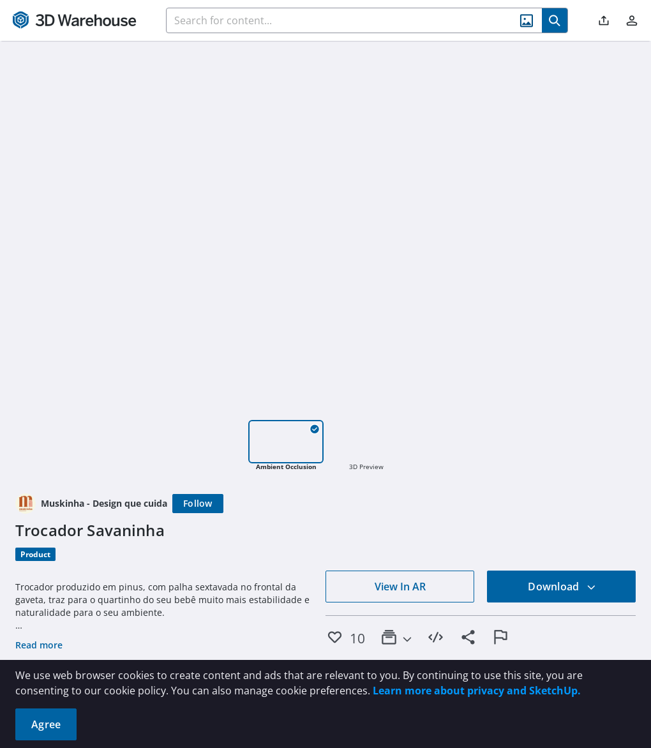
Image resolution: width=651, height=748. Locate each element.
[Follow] (197, 503)
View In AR (400, 587)
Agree (46, 724)
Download (561, 587)
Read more (39, 645)
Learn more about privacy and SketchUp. (477, 691)
